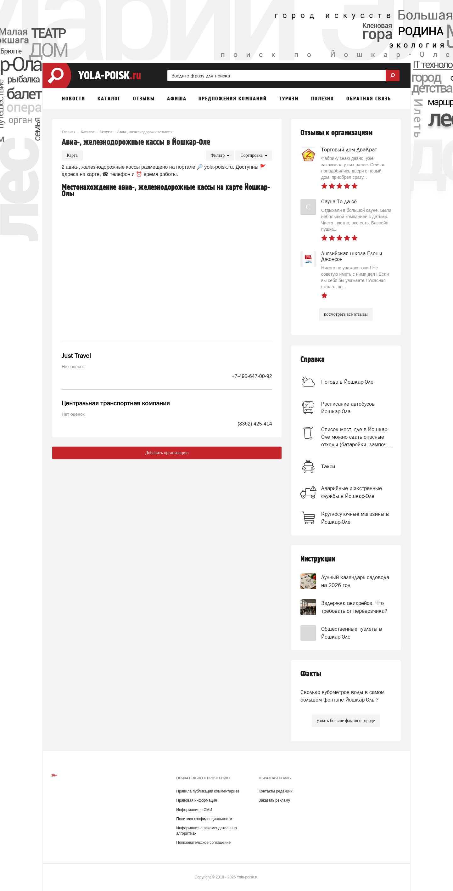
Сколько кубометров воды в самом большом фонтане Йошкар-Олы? (342, 696)
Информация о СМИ (194, 810)
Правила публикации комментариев (207, 791)
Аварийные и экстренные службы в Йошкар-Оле (351, 492)
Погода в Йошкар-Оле (347, 382)
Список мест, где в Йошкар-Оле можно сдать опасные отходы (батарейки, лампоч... (356, 437)
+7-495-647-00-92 (252, 376)
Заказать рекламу (274, 800)
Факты (310, 674)
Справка (312, 359)
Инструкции (317, 559)
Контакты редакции (275, 791)
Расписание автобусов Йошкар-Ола (348, 407)
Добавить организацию (166, 452)
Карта (72, 155)
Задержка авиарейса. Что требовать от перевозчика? (354, 607)
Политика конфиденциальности (204, 819)
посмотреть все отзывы (346, 314)
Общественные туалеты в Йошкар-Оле (351, 633)
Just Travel (76, 355)
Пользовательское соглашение (203, 842)
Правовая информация (196, 800)
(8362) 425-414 (255, 423)
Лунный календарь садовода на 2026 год (355, 581)
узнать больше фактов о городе (346, 720)
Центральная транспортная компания (116, 403)
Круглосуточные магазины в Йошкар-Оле (355, 518)
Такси (328, 466)
